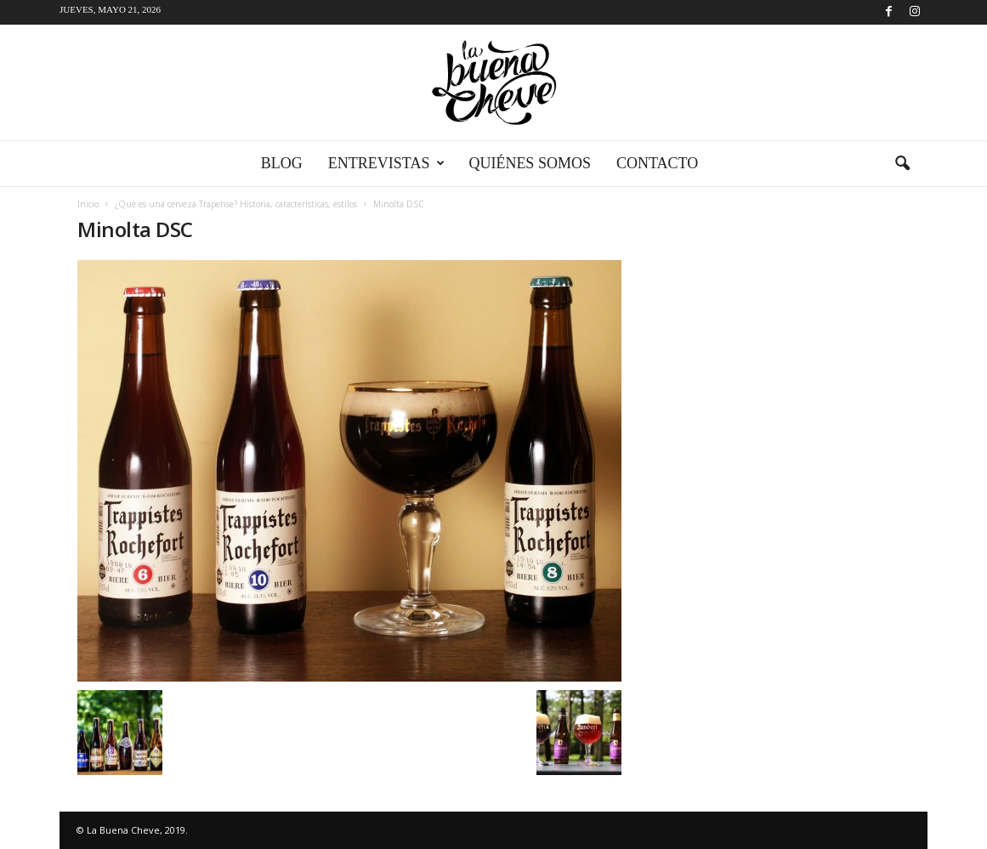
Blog (282, 163)
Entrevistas (386, 163)
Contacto (657, 163)
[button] (902, 164)
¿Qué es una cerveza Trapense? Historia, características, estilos (236, 204)
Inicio (88, 204)
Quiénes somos (529, 163)
